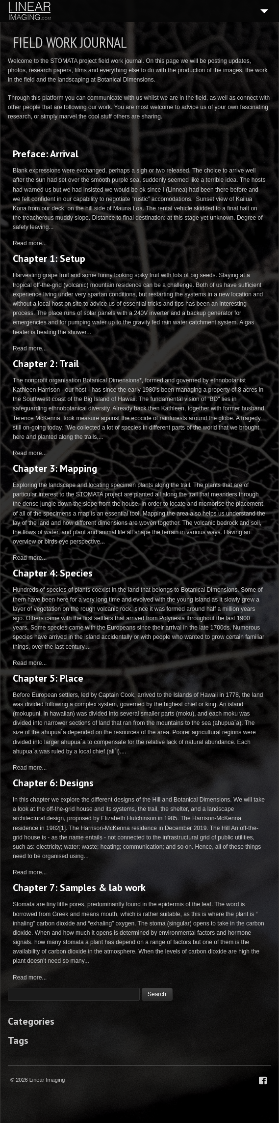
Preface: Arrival (45, 153)
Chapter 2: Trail (46, 363)
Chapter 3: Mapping (55, 468)
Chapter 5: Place (48, 678)
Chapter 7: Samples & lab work (79, 887)
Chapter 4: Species (53, 573)
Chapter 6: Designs (53, 783)
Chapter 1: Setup (49, 258)
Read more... (30, 243)
